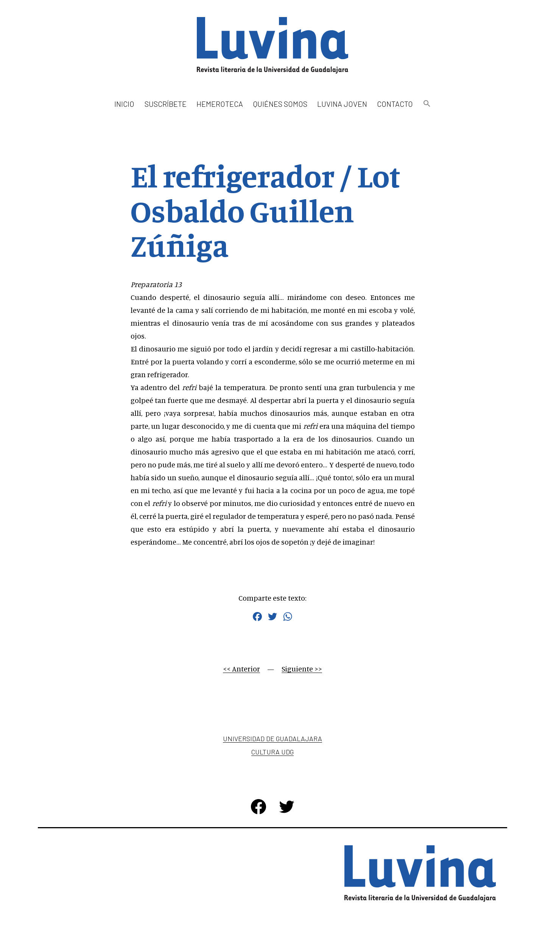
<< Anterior (241, 668)
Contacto (395, 103)
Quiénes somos (280, 103)
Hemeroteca (219, 103)
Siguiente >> (302, 668)
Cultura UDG (272, 752)
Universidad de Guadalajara (272, 738)
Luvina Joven (342, 103)
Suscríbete (166, 103)
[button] (426, 104)
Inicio (124, 103)
